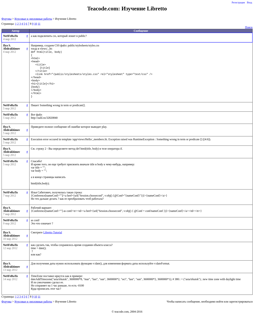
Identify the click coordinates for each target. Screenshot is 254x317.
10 (35, 23)
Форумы (6, 18)
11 (39, 23)
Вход (249, 2)
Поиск (249, 27)
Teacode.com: (104, 8)
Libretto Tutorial (52, 232)
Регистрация (238, 2)
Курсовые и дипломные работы (33, 18)
